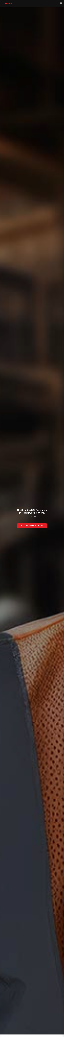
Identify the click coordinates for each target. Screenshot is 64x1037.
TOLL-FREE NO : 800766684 (32, 526)
